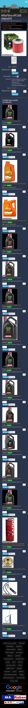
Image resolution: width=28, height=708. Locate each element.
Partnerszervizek (20, 677)
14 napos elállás (14, 681)
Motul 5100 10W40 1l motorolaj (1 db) (11, 121)
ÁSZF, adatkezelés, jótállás (10, 674)
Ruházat (20, 649)
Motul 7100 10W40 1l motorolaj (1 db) (11, 250)
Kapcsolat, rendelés (10, 665)
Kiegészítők (19, 646)
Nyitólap (8, 662)
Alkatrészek (13, 23)
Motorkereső (19, 652)
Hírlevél (20, 665)
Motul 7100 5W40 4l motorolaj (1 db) (11, 478)
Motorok (20, 662)
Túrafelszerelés (9, 646)
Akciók (13, 662)
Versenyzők (7, 671)
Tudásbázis (19, 668)
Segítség (21, 674)
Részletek (11, 129)
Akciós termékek (10, 652)
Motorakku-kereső (8, 658)
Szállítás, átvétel (10, 668)
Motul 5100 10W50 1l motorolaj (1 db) (11, 305)
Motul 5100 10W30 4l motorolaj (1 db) (11, 451)
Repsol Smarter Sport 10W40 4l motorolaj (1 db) (14, 220)
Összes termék (5, 23)
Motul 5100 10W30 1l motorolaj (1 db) (11, 506)
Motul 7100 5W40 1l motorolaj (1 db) (11, 423)
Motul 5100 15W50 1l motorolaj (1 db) (11, 368)
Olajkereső (10, 655)
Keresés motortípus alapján (10, 643)
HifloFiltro (14, 88)
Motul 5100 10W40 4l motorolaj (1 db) (11, 148)
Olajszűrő (5, 28)
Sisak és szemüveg (11, 649)
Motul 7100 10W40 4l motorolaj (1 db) (11, 277)
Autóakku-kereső (20, 658)
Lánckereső (17, 655)
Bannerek (21, 671)
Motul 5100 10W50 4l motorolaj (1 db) (11, 341)
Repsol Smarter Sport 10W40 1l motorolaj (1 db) (14, 183)
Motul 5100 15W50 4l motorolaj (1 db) (11, 396)
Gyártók (14, 671)
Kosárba (15, 73)
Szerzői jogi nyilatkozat (9, 677)
